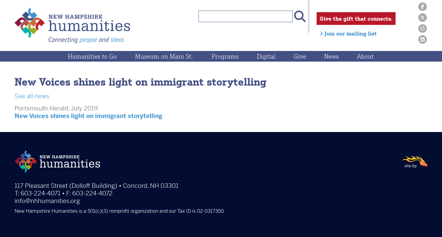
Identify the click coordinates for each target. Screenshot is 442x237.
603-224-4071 (40, 193)
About (365, 56)
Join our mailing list (348, 33)
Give (300, 56)
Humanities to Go (92, 56)
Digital (266, 56)
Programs (225, 56)
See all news (32, 96)
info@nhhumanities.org (47, 201)
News (331, 56)
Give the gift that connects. (356, 18)
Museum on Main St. (164, 56)
